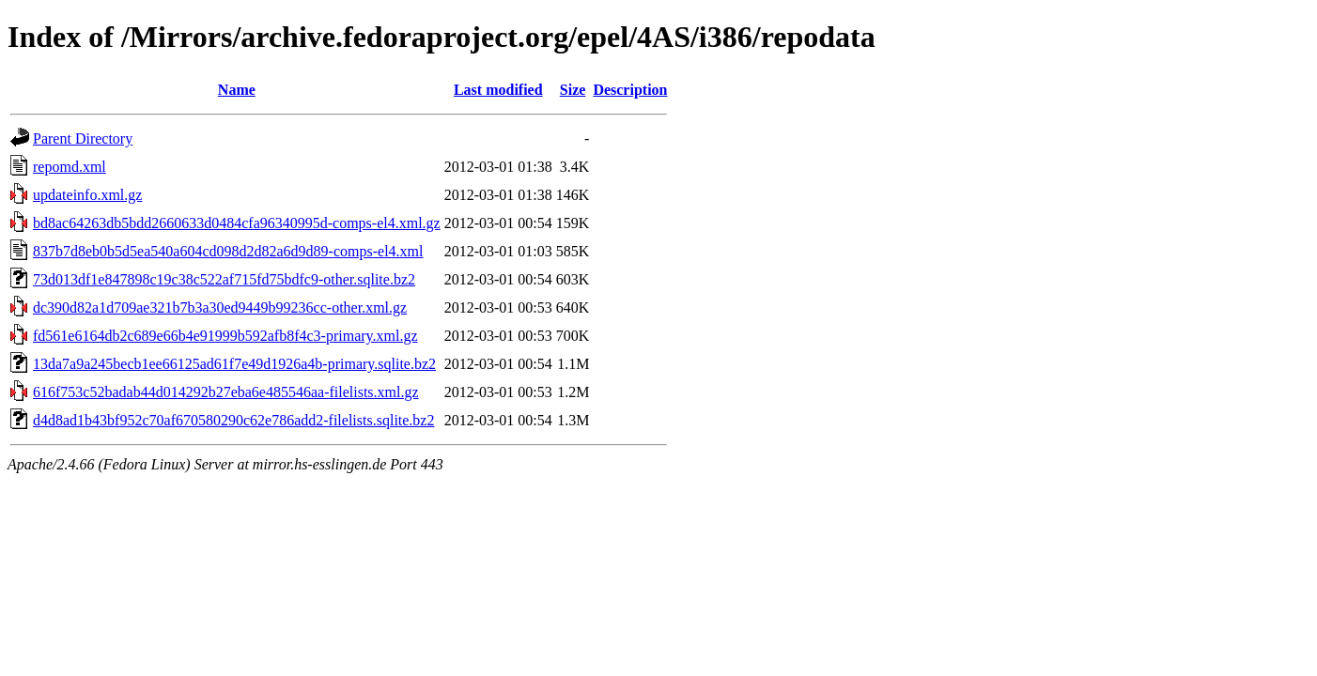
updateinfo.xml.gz (87, 195)
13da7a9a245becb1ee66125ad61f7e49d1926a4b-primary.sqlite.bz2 (234, 364)
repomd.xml (69, 167)
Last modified (498, 90)
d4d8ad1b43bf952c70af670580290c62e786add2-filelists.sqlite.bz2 (233, 420)
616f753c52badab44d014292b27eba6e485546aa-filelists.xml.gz (226, 392)
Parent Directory (82, 138)
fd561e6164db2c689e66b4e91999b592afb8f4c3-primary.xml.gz (225, 336)
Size (573, 90)
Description (630, 90)
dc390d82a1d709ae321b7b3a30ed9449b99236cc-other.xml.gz (220, 307)
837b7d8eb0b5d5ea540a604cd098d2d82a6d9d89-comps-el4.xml (228, 251)
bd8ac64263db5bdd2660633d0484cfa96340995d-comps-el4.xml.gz (237, 223)
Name (237, 90)
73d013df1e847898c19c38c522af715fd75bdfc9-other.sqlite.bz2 (224, 279)
